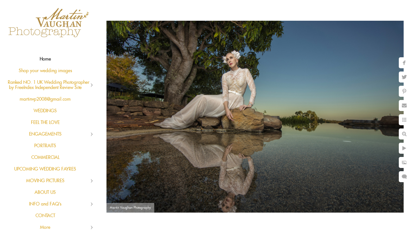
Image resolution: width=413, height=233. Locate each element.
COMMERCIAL (45, 157)
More (45, 227)
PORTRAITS (45, 146)
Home (45, 59)
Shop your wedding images (45, 70)
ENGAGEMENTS (45, 134)
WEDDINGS (45, 111)
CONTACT (45, 215)
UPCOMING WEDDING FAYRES (45, 169)
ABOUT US (45, 192)
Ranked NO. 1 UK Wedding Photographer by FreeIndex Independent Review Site (48, 85)
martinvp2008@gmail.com (45, 99)
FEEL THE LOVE (45, 122)
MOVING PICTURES (45, 180)
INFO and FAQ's (45, 204)
